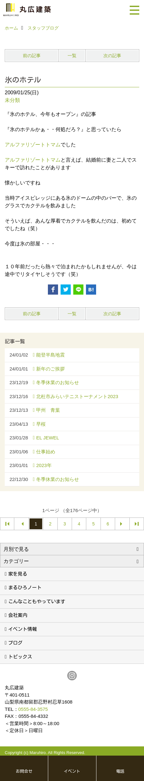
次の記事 (112, 55)
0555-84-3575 (33, 709)
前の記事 (32, 55)
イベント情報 (22, 629)
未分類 (12, 100)
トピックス (20, 656)
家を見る (17, 573)
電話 (120, 771)
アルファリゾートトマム (33, 144)
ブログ (15, 642)
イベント (72, 771)
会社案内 (17, 615)
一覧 (72, 55)
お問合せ (24, 771)
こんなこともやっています (36, 601)
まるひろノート (25, 587)
